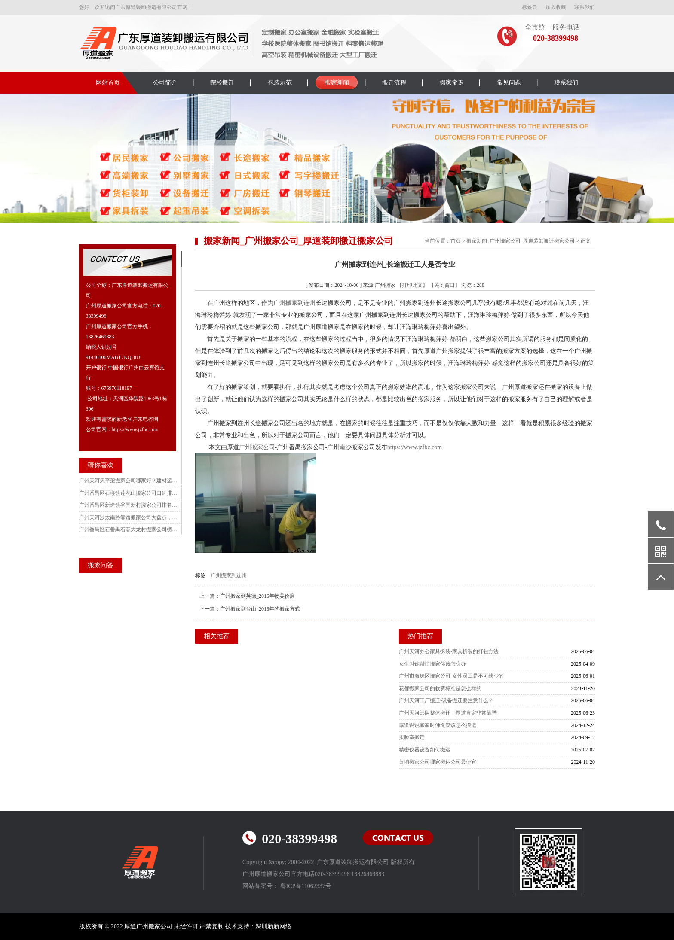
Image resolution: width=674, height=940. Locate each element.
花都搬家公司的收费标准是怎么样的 (440, 688)
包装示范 (280, 82)
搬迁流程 (394, 82)
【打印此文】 (412, 285)
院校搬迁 (222, 82)
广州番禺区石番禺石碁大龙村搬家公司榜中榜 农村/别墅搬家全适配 (128, 529)
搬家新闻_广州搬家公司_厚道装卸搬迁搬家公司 (520, 241)
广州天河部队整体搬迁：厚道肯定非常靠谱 (448, 713)
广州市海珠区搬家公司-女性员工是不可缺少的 (451, 676)
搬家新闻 (337, 82)
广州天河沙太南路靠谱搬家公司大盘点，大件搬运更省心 (128, 517)
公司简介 (165, 82)
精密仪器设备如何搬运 (424, 750)
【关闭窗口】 (444, 285)
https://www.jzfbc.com (414, 447)
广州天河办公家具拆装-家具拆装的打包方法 (449, 651)
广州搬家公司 (257, 447)
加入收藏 (555, 7)
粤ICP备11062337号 (305, 886)
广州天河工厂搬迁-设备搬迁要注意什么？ (446, 700)
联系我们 (584, 7)
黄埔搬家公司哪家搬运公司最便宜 (437, 762)
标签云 (529, 7)
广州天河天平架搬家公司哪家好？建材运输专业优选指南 (128, 481)
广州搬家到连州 (294, 303)
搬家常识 (452, 82)
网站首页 (108, 82)
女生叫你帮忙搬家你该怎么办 (432, 664)
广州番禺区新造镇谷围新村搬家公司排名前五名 (128, 505)
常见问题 (509, 82)
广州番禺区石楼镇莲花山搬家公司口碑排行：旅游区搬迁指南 (128, 493)
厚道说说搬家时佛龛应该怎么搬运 (437, 725)
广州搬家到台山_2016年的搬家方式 (260, 609)
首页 (455, 241)
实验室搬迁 (412, 737)
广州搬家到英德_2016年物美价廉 (257, 596)
